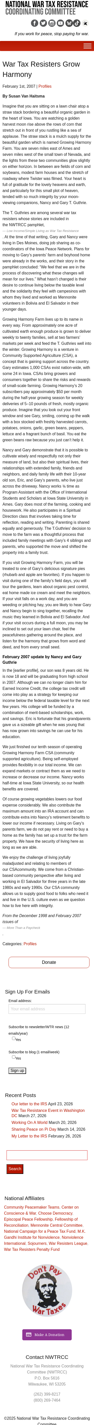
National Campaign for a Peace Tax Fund (39, 1231)
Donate (49, 962)
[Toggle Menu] (87, 46)
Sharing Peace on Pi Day (34, 1129)
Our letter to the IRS (29, 1104)
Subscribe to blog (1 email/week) (34, 1052)
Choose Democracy (55, 1213)
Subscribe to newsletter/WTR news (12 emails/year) (39, 1030)
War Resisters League (68, 1243)
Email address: (47, 1006)
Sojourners (37, 1243)
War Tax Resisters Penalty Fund (32, 1249)
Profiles (45, 86)
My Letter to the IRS (29, 1136)
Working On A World (29, 1122)
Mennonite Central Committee (56, 1225)
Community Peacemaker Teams (31, 1207)
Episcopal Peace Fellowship (28, 1219)
